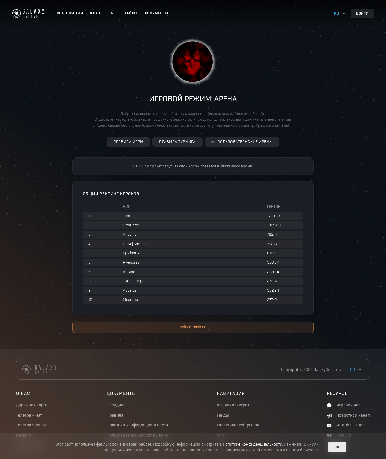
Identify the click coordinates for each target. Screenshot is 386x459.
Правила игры (128, 141)
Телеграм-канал (32, 425)
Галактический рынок (238, 425)
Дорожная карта (32, 405)
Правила (115, 415)
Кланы (97, 13)
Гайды (131, 13)
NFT (114, 13)
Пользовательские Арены (242, 141)
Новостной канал (348, 415)
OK (337, 447)
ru (336, 13)
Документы (156, 13)
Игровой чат (343, 405)
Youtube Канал (346, 425)
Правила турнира (177, 141)
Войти (362, 13)
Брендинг (116, 405)
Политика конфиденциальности (137, 425)
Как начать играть (234, 405)
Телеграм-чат (29, 415)
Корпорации (70, 13)
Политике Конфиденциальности (252, 444)
